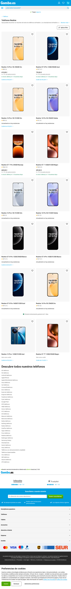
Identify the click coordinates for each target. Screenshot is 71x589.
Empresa (35, 535)
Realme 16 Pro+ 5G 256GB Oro (11, 67)
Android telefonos (6, 375)
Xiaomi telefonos (6, 459)
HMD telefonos (5, 406)
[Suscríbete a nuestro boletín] (27, 496)
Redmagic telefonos (7, 438)
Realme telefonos (6, 435)
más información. (55, 557)
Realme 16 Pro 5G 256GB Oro (46, 303)
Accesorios (35, 525)
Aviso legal (26, 560)
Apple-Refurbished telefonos (9, 380)
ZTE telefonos (5, 462)
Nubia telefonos (6, 426)
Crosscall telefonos (6, 387)
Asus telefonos (5, 382)
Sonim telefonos (6, 445)
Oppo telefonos (5, 430)
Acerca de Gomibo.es (10, 560)
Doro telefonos (5, 390)
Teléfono (4, 16)
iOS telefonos (5, 414)
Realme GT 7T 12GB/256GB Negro (47, 354)
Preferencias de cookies (50, 560)
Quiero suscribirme (55, 496)
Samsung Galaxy (6, 440)
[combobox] (37, 7)
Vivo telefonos (5, 455)
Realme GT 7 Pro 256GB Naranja (12, 165)
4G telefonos (5, 370)
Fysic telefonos (5, 399)
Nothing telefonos (6, 423)
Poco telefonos (5, 433)
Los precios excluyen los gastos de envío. (58, 556)
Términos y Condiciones (36, 560)
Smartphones (5, 442)
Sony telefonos (5, 447)
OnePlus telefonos (6, 428)
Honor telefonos (6, 409)
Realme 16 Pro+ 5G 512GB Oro (11, 118)
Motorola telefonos (6, 418)
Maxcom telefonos (6, 416)
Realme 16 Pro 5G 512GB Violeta (47, 213)
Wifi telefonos (5, 457)
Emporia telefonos (6, 394)
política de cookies (62, 579)
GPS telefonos (5, 404)
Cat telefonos (5, 385)
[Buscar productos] (35, 7)
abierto (28, 469)
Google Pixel (5, 402)
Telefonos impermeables (8, 452)
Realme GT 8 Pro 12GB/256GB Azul (48, 67)
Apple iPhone (5, 377)
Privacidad (19, 560)
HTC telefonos (5, 411)
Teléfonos (35, 514)
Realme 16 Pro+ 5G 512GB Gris (11, 213)
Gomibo (35, 540)
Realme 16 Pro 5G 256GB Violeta (47, 118)
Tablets (35, 519)
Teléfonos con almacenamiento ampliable (13, 450)
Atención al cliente (35, 530)
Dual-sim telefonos (6, 392)
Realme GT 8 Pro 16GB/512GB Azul (13, 303)
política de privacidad (49, 579)
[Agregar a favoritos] (32, 34)
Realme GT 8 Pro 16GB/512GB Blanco (48, 257)
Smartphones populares (35, 509)
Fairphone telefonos (7, 397)
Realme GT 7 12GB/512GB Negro (47, 165)
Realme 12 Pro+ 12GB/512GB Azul (12, 354)
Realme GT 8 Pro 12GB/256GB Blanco (14, 257)
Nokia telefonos (5, 421)
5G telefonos (5, 373)
